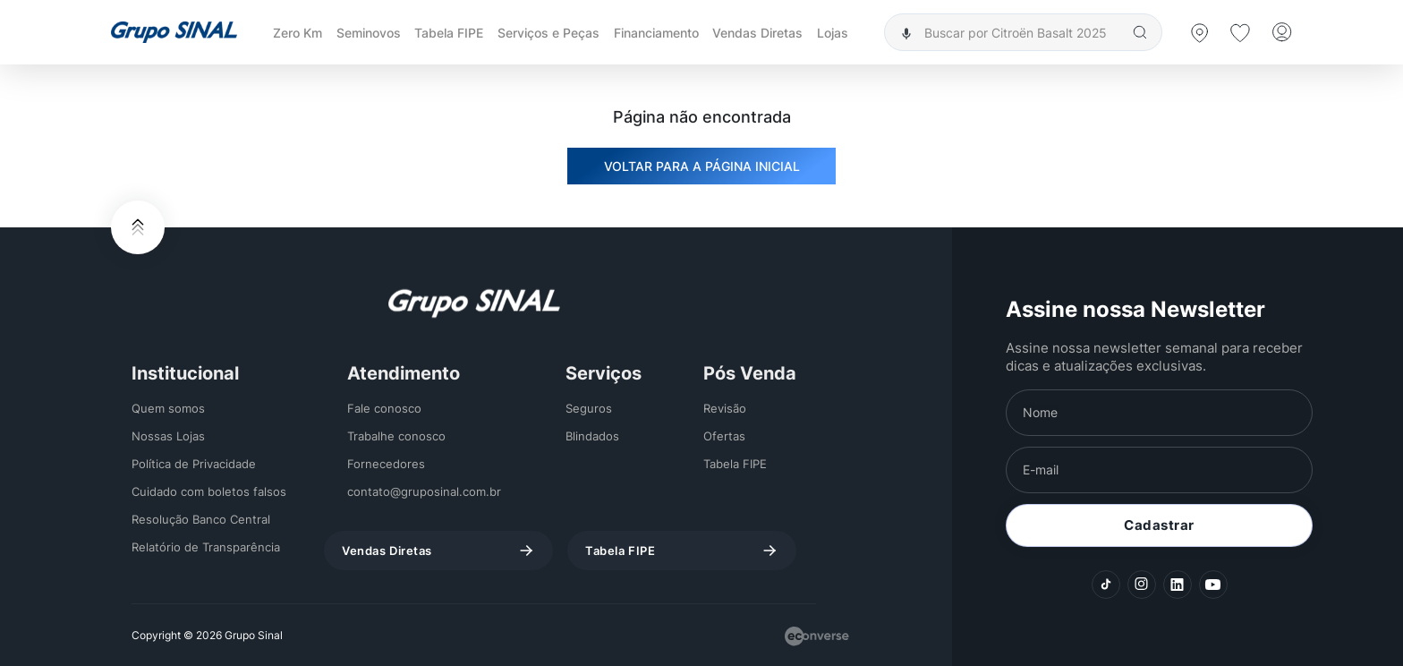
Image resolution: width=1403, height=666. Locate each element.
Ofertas (724, 436)
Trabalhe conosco (396, 436)
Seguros (588, 408)
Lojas (832, 32)
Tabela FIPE (448, 32)
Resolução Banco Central (201, 519)
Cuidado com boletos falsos (209, 491)
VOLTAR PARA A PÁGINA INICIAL (702, 166)
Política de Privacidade (194, 464)
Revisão (724, 408)
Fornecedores (386, 464)
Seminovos (368, 32)
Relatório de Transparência (206, 547)
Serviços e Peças (548, 32)
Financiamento (656, 32)
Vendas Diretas (757, 32)
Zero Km (297, 32)
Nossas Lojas (168, 436)
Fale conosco (384, 408)
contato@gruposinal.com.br (424, 491)
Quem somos (168, 408)
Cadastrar (1159, 525)
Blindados (592, 436)
